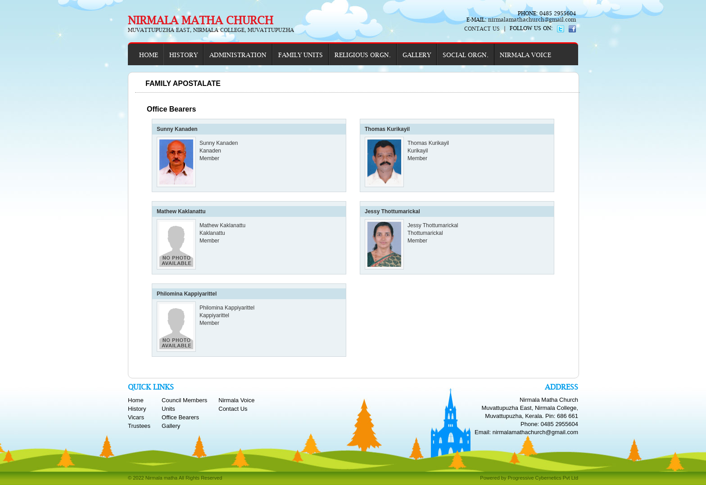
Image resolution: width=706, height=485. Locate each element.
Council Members (184, 400)
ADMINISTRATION (238, 54)
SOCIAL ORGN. (466, 54)
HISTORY (183, 54)
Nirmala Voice (236, 400)
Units (168, 408)
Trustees (139, 425)
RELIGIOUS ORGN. (363, 54)
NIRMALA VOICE (525, 54)
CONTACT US (482, 29)
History (137, 408)
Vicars (136, 417)
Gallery (171, 425)
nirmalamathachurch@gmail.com (531, 20)
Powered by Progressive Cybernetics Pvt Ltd (529, 478)
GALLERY (417, 54)
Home (136, 400)
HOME (148, 54)
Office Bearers (180, 417)
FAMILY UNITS (300, 54)
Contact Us (232, 408)
